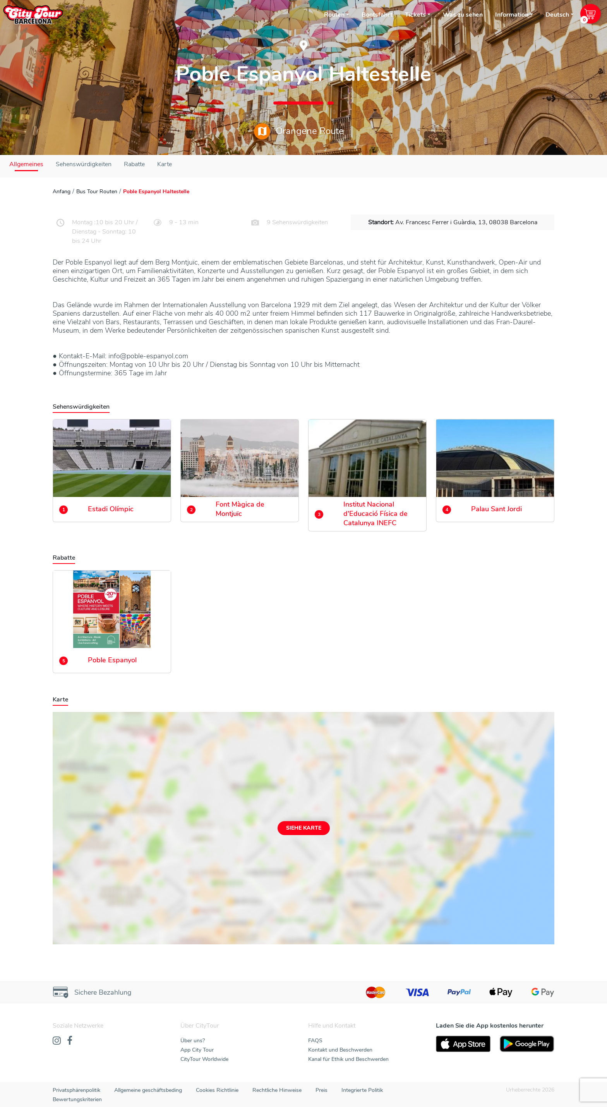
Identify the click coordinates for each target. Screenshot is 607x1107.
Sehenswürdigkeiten (83, 164)
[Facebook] (69, 1041)
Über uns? (192, 1040)
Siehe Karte (303, 828)
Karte (164, 164)
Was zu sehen (463, 14)
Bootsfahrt (377, 14)
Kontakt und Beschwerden (340, 1050)
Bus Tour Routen (96, 191)
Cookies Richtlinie (217, 1090)
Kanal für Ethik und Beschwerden (348, 1059)
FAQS (315, 1040)
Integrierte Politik (362, 1090)
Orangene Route (299, 131)
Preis (322, 1090)
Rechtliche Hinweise (277, 1090)
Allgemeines (26, 164)
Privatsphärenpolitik (76, 1090)
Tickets (415, 14)
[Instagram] (57, 1041)
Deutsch (557, 14)
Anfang (61, 191)
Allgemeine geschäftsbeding (148, 1090)
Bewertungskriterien (77, 1099)
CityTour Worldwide (204, 1059)
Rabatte (134, 164)
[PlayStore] (527, 1044)
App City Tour (197, 1050)
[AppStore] (463, 1044)
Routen (334, 14)
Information (511, 14)
